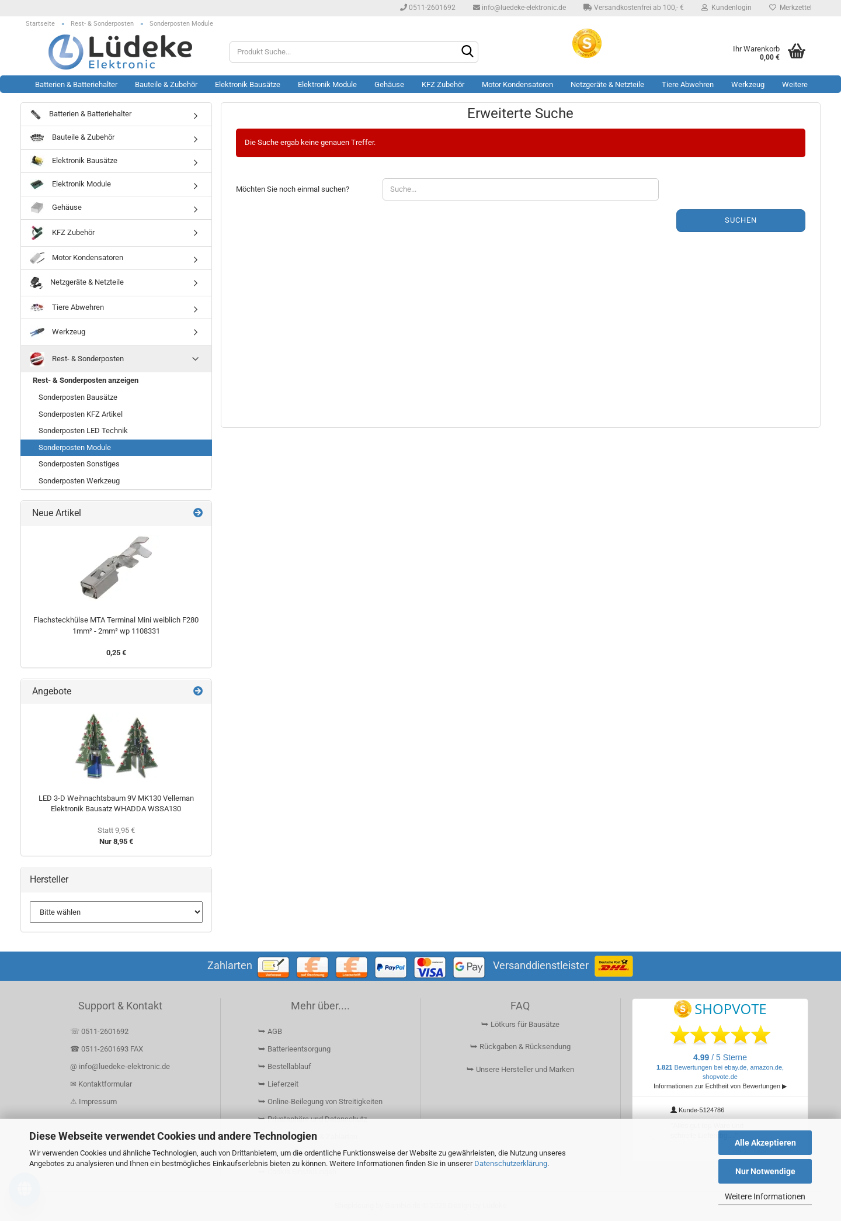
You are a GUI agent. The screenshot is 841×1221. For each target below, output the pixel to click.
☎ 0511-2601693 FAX (107, 1048)
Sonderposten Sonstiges (79, 463)
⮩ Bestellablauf (284, 1066)
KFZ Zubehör (443, 84)
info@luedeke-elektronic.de (519, 8)
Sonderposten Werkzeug (79, 480)
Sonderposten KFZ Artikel (81, 414)
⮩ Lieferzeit (278, 1084)
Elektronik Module (327, 84)
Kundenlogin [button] (726, 8)
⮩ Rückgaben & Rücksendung (520, 1046)
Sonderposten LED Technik (83, 430)
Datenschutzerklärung (510, 1163)
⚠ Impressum (93, 1101)
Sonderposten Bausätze (78, 397)
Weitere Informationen (765, 1196)
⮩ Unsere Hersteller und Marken (520, 1069)
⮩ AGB (270, 1031)
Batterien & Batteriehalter (76, 84)
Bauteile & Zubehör (166, 84)
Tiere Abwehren (688, 84)
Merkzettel (790, 8)
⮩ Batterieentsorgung (294, 1048)
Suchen (741, 220)
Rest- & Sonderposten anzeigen (85, 380)
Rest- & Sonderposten (77, 359)
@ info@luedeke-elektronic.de (120, 1066)
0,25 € (116, 652)
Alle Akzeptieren (765, 1142)
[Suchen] (467, 52)
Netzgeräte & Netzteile (607, 84)
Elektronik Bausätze (247, 84)
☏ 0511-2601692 (99, 1031)
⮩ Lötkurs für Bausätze (520, 1024)
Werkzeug (747, 84)
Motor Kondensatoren (517, 84)
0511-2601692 (428, 8)
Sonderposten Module (75, 447)
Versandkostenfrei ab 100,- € (633, 8)
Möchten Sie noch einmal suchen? (292, 189)
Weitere (795, 84)
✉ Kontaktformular (101, 1084)
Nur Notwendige (765, 1171)
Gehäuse (389, 84)
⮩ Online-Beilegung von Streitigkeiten (320, 1101)
